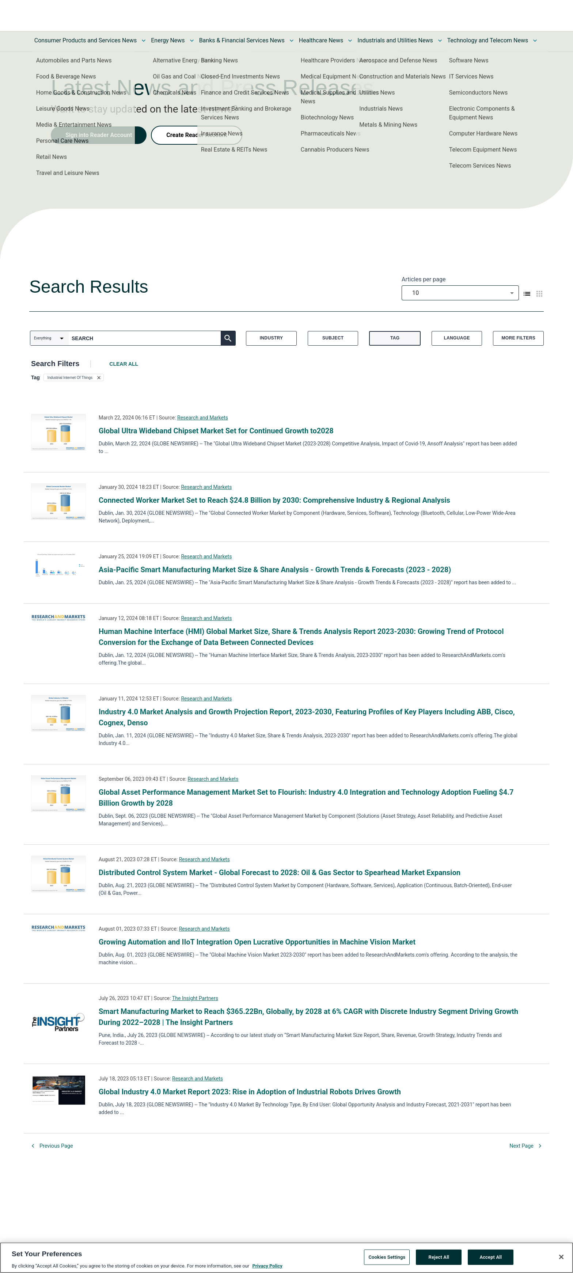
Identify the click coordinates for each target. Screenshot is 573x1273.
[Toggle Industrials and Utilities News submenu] (440, 40)
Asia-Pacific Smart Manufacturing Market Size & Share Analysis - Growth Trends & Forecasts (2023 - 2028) (275, 569)
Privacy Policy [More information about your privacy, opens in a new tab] (267, 1268)
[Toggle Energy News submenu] (192, 40)
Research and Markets (202, 418)
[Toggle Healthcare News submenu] (350, 40)
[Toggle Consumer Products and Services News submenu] (143, 40)
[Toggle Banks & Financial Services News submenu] (291, 40)
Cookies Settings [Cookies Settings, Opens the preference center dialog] (386, 1259)
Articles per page (423, 279)
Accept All (490, 1259)
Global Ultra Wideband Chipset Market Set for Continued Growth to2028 (216, 430)
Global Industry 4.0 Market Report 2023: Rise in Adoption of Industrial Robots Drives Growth (250, 1091)
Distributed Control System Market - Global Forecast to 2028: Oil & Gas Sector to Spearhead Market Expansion (279, 872)
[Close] (561, 1259)
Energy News (168, 40)
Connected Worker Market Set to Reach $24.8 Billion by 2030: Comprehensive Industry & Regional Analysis (274, 500)
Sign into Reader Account (98, 135)
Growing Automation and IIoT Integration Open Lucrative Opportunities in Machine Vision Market (257, 942)
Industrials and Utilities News (395, 40)
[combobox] (460, 292)
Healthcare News (321, 40)
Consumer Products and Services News (85, 40)
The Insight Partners (195, 998)
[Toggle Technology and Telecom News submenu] (535, 40)
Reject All (439, 1259)
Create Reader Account (196, 135)
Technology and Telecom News (487, 40)
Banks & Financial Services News (242, 40)
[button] (73, 377)
